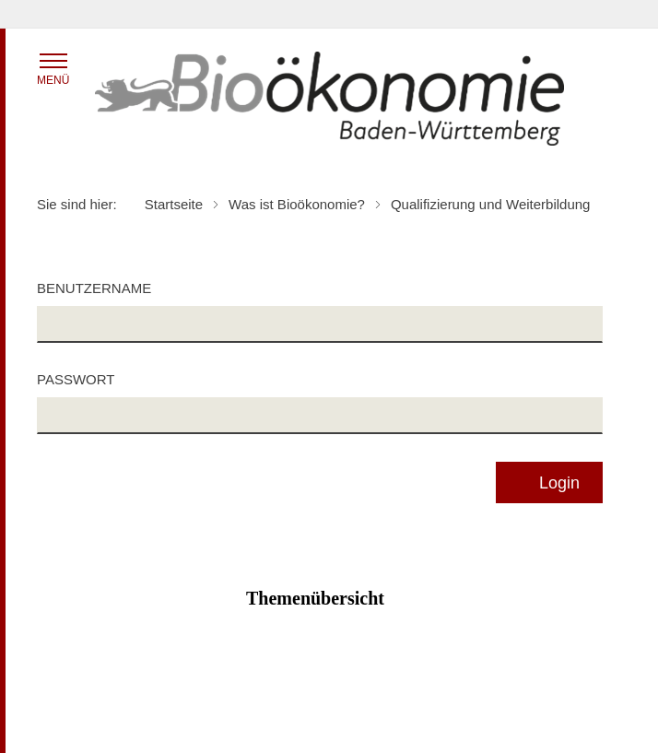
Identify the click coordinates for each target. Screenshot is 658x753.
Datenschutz (267, 695)
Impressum (263, 721)
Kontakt (448, 721)
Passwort (75, 379)
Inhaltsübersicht (82, 695)
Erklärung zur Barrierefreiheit (509, 695)
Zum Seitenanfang (329, 670)
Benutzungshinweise (96, 721)
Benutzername (94, 288)
